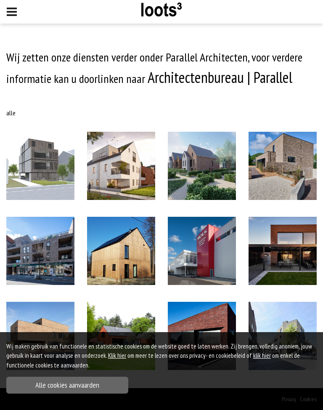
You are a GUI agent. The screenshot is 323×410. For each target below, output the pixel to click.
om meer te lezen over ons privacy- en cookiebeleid (176, 355)
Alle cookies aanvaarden (67, 385)
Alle (11, 113)
